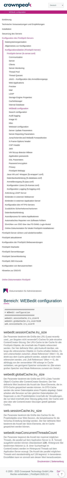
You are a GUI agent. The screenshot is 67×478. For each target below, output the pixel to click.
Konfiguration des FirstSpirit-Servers (18, 38)
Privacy (12, 167)
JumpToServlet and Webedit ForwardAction (28, 138)
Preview (12, 86)
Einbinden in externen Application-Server (22, 201)
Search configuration (18, 112)
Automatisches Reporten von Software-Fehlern (25, 220)
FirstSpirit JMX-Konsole (12, 261)
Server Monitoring (16, 68)
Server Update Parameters (20, 130)
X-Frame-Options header (20, 141)
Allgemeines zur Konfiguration (18, 46)
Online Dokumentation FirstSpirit (16, 280)
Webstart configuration (19, 127)
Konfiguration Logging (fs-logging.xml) (23, 189)
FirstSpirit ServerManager (13, 252)
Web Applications (16, 83)
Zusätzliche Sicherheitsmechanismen (21, 208)
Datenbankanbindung (14, 212)
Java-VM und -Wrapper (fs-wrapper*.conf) (25, 174)
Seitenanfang (57, 461)
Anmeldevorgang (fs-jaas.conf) (20, 182)
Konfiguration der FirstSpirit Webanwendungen (22, 242)
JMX (11, 149)
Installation (6, 29)
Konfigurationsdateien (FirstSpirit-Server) (23, 50)
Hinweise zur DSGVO (11, 270)
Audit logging (14, 116)
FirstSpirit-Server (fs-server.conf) (21, 53)
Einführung (7, 19)
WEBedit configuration (18, 108)
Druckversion (43, 461)
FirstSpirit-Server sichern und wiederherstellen (22, 233)
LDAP (11, 94)
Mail (11, 90)
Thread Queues (16, 75)
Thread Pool (14, 72)
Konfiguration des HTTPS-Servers (20, 205)
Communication (16, 57)
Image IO (13, 119)
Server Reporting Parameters (21, 134)
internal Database (16, 105)
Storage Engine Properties (20, 97)
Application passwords (18, 156)
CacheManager (15, 101)
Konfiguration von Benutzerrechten (17, 266)
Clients (12, 64)
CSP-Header (14, 145)
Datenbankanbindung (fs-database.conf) (24, 178)
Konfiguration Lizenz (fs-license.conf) (23, 185)
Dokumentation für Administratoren (25, 291)
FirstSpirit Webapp (17, 171)
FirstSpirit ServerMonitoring (14, 256)
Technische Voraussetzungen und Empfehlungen (23, 24)
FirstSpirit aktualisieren (12, 237)
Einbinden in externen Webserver (19, 197)
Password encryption (18, 163)
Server (12, 61)
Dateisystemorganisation (15, 42)
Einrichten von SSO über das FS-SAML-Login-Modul (28, 224)
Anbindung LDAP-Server (15, 193)
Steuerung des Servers (12, 34)
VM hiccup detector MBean (20, 152)
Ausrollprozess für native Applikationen (22, 216)
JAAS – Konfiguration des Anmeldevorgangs (28, 79)
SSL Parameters (16, 160)
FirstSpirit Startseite (10, 247)
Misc (11, 123)
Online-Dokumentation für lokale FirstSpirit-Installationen (29, 228)
